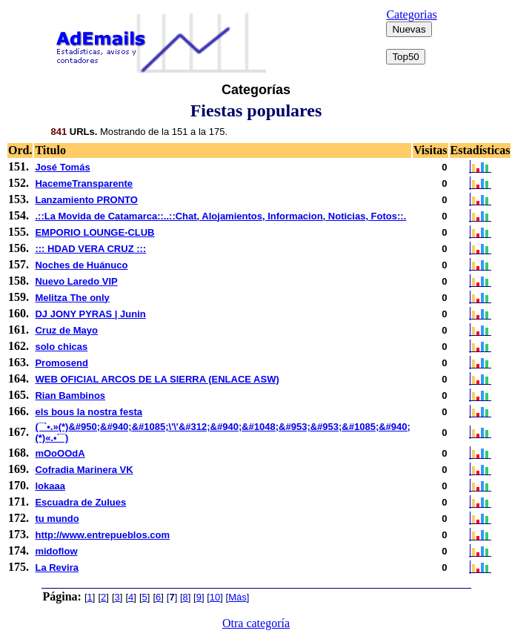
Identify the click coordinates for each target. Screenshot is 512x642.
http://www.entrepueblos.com (102, 534)
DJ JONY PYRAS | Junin (90, 314)
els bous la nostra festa (88, 411)
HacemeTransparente (84, 183)
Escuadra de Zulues (80, 502)
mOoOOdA (59, 453)
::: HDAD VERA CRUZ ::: (90, 248)
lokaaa (49, 486)
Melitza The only (72, 297)
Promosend (61, 362)
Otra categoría (256, 623)
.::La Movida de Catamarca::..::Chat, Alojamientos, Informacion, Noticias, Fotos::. (220, 216)
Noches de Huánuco (81, 265)
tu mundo (57, 518)
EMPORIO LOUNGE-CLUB (94, 232)
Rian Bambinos (70, 395)
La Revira (57, 567)
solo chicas (61, 346)
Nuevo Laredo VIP (76, 281)
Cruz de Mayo (66, 330)
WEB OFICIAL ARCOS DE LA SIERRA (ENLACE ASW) (157, 379)
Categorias (411, 14)
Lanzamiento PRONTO (86, 199)
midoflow (56, 551)
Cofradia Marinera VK (84, 469)
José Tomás (62, 167)
